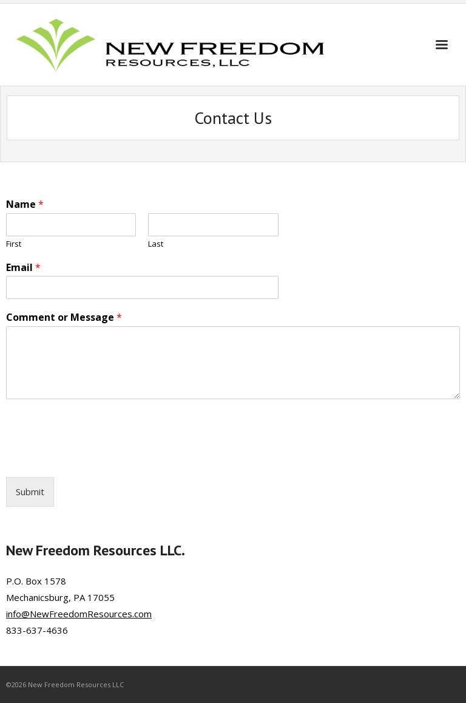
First (13, 244)
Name (25, 204)
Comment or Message (64, 317)
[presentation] (98, 456)
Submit (30, 491)
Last (155, 244)
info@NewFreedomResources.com (79, 614)
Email (23, 267)
